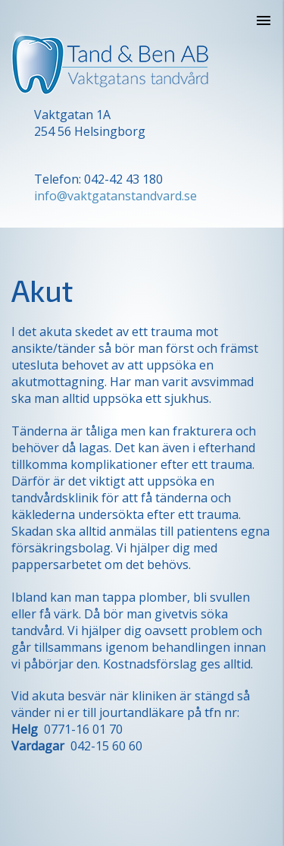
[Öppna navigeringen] (263, 20)
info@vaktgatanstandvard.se (115, 195)
